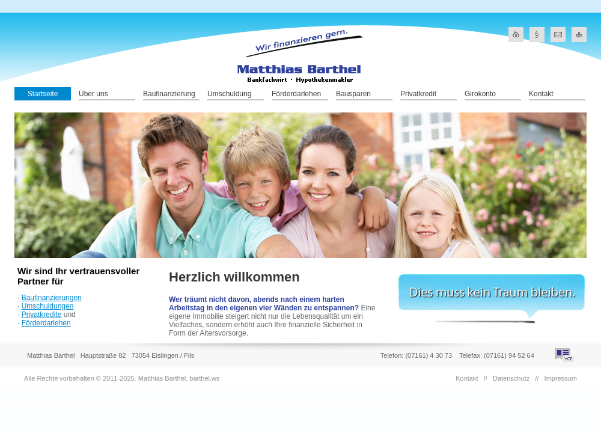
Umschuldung (229, 94)
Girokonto (480, 94)
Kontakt (541, 94)
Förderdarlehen (296, 94)
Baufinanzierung (169, 94)
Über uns (93, 94)
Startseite (43, 94)
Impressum (561, 378)
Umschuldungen (48, 306)
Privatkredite (42, 314)
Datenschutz (511, 378)
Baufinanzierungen (52, 297)
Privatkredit (418, 94)
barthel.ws (204, 378)
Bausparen (353, 94)
